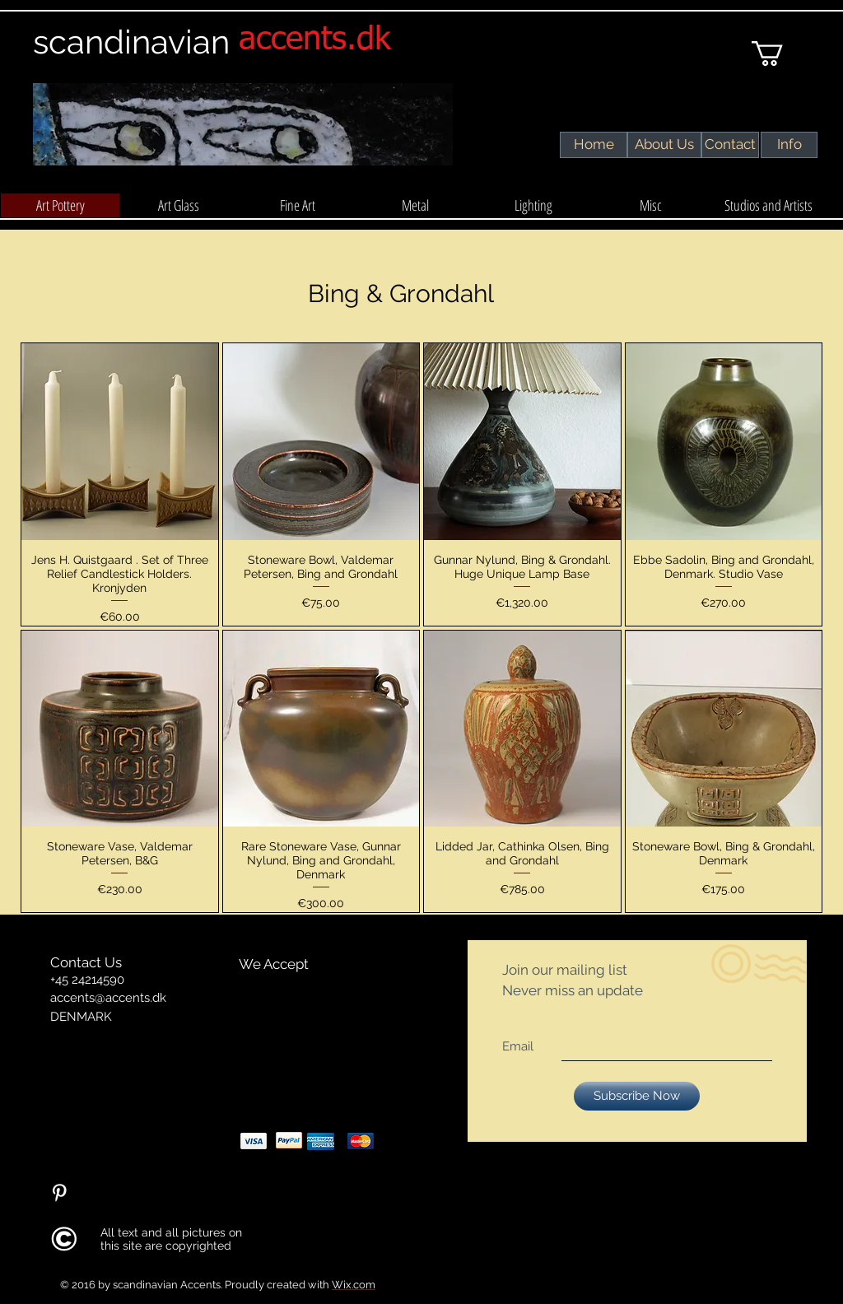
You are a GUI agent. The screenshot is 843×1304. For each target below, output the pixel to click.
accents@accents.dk (108, 997)
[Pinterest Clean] (59, 1193)
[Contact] (730, 145)
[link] (782, 53)
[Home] (594, 145)
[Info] (789, 145)
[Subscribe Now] (637, 1096)
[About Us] (663, 145)
